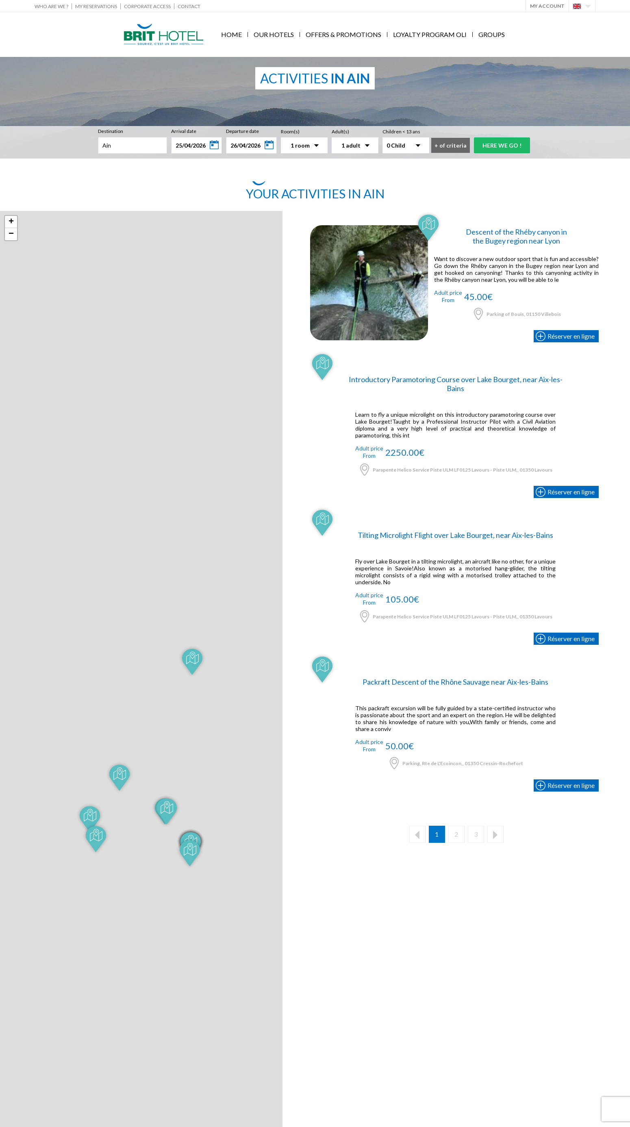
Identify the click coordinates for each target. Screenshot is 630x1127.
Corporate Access (147, 6)
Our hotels (274, 34)
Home (231, 34)
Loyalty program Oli (430, 34)
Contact (189, 6)
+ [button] (11, 222)
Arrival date (183, 131)
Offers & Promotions (343, 34)
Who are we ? (51, 6)
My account (547, 6)
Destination (110, 131)
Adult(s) (340, 131)
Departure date (242, 131)
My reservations (96, 6)
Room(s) (290, 131)
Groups (491, 34)
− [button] (11, 234)
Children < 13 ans (401, 131)
